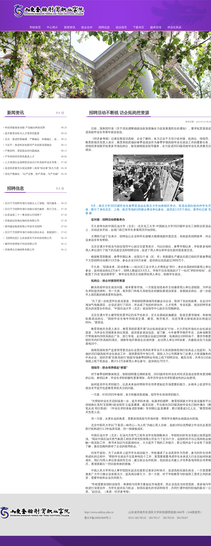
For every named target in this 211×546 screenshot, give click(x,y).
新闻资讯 (69, 27)
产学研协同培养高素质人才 (19, 156)
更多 (58, 113)
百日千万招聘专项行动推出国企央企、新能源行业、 (32, 232)
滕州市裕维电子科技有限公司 (21, 244)
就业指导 (121, 27)
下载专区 (138, 27)
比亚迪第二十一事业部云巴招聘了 (23, 215)
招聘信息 (104, 27)
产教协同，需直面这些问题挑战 (22, 150)
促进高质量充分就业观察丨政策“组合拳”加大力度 (32, 168)
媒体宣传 (155, 27)
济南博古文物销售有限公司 (19, 249)
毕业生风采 (174, 27)
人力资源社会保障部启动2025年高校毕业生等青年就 (32, 162)
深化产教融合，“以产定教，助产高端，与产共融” (32, 174)
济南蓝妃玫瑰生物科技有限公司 (22, 220)
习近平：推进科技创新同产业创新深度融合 (28, 145)
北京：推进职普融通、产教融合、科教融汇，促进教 (32, 139)
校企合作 (86, 27)
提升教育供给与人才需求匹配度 (22, 133)
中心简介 (52, 27)
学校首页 (35, 27)
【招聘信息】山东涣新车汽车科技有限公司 (28, 238)
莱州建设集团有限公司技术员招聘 (23, 226)
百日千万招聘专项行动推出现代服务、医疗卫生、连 (32, 209)
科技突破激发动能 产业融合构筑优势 (25, 127)
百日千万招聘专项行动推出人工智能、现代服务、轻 (32, 203)
